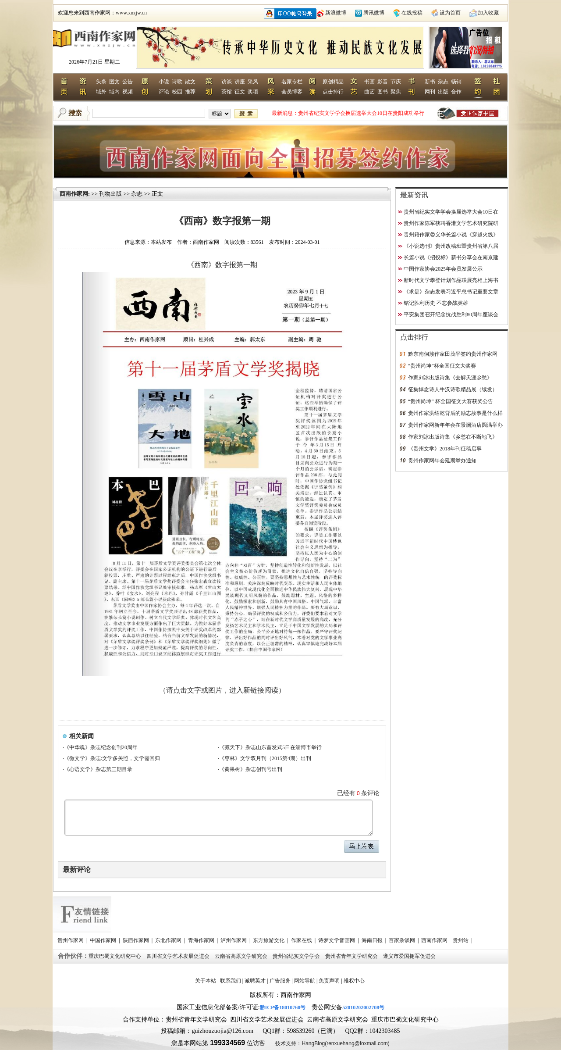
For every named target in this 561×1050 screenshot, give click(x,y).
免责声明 (329, 981)
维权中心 (354, 981)
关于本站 (205, 981)
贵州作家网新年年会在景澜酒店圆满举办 (455, 425)
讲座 (239, 82)
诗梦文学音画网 (337, 940)
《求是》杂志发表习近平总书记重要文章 (451, 292)
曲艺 (369, 92)
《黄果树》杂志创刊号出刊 (250, 769)
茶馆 (226, 92)
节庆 (396, 82)
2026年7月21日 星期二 (94, 62)
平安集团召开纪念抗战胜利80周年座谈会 (451, 314)
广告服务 (280, 981)
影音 (382, 82)
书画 (369, 82)
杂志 (443, 82)
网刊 (430, 92)
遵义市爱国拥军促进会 (410, 956)
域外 (101, 92)
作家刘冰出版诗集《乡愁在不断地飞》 (452, 437)
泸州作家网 (234, 940)
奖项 (253, 92)
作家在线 (302, 940)
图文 (114, 82)
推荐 (190, 92)
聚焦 (396, 92)
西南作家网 (74, 193)
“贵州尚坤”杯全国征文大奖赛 (442, 366)
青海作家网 (202, 940)
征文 (239, 92)
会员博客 (291, 92)
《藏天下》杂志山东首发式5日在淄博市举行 (270, 747)
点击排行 (333, 92)
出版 (443, 92)
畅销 (456, 82)
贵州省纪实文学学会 (297, 956)
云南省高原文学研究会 (242, 956)
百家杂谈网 (402, 940)
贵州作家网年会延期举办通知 (442, 460)
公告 (127, 82)
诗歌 (177, 82)
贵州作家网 (71, 940)
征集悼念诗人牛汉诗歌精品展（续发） (452, 389)
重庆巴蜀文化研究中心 (115, 956)
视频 (127, 92)
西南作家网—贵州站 (445, 940)
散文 (190, 82)
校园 (177, 92)
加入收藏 (488, 13)
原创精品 (333, 82)
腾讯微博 (373, 13)
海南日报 (373, 940)
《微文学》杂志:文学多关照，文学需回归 (112, 758)
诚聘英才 (255, 981)
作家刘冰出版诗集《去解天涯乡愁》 (450, 378)
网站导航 (304, 981)
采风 (253, 82)
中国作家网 (103, 940)
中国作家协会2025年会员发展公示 (443, 269)
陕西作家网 (136, 940)
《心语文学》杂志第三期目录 (98, 769)
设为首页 (450, 13)
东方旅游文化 (269, 940)
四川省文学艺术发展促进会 (178, 956)
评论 (164, 92)
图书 (382, 92)
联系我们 (230, 981)
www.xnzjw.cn (131, 13)
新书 (430, 82)
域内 (114, 92)
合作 (456, 92)
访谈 (226, 82)
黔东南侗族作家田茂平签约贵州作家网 (452, 354)
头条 (101, 82)
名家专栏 (291, 82)
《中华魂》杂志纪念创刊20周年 (101, 747)
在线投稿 (412, 13)
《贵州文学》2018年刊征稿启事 (445, 449)
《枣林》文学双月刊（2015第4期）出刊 (265, 758)
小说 (164, 82)
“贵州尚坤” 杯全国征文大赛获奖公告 (450, 401)
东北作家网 (169, 940)
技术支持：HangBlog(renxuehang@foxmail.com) (332, 1043)
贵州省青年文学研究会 (352, 956)
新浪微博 (335, 13)
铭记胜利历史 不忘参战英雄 (436, 303)
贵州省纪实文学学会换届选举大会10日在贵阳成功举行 (361, 113)
